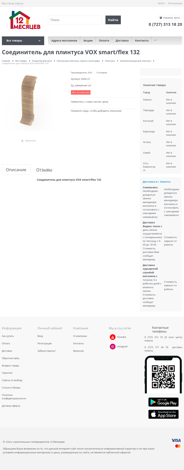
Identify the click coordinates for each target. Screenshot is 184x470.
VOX (90, 72)
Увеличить (30, 140)
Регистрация (175, 3)
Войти (161, 3)
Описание (16, 169)
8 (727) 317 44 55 (157, 347)
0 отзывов (102, 72)
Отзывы (44, 169)
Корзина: (171, 17)
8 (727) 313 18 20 (156, 337)
